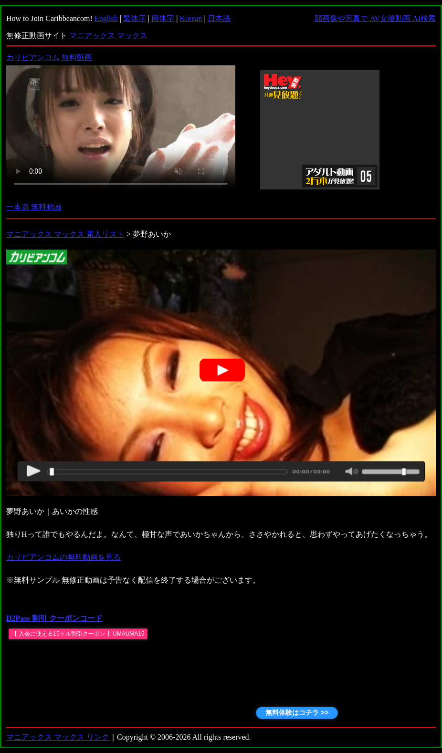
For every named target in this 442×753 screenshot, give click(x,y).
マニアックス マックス (108, 35)
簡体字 (162, 18)
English (106, 18)
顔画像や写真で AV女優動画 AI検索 (375, 18)
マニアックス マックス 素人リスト (65, 234)
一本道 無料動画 (34, 207)
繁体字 (134, 18)
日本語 (219, 18)
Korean (190, 18)
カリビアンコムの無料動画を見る (63, 557)
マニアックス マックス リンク (57, 737)
